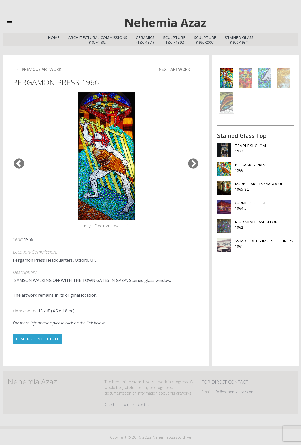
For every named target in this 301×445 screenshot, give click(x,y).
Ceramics (145, 40)
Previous (15, 160)
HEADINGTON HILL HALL (37, 338)
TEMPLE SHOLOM (264, 148)
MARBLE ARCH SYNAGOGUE (264, 186)
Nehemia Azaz (165, 22)
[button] (17, 21)
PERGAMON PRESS (264, 167)
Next (189, 160)
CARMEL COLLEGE (264, 205)
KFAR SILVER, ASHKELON (264, 224)
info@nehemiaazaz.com (233, 391)
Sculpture (174, 40)
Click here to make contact (128, 404)
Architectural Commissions (97, 40)
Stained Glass (239, 40)
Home (54, 37)
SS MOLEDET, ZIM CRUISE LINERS (264, 243)
